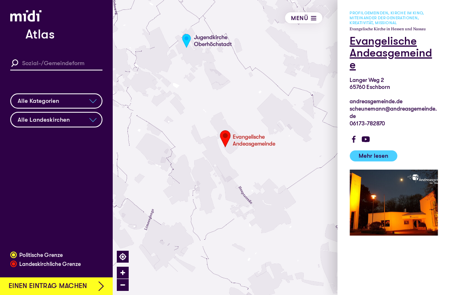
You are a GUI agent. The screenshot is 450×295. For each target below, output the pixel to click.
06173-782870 (367, 123)
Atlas (40, 34)
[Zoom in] (123, 273)
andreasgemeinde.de (376, 101)
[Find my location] (123, 257)
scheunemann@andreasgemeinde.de (393, 112)
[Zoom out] (123, 285)
